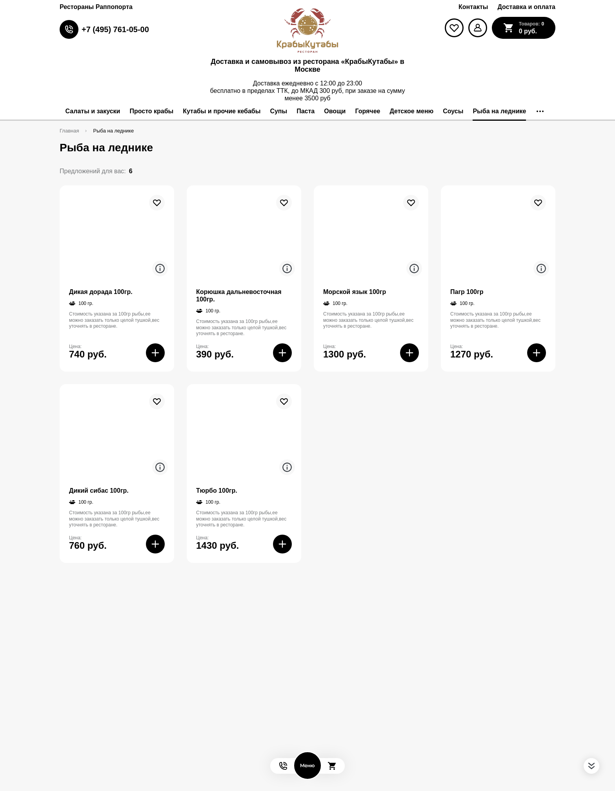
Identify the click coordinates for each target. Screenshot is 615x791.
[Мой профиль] (477, 27)
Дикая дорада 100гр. (101, 291)
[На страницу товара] (117, 233)
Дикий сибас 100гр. (99, 490)
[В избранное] (157, 202)
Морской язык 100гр (354, 291)
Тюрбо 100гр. (216, 490)
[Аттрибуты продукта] (160, 268)
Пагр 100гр (466, 291)
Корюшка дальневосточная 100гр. (239, 295)
